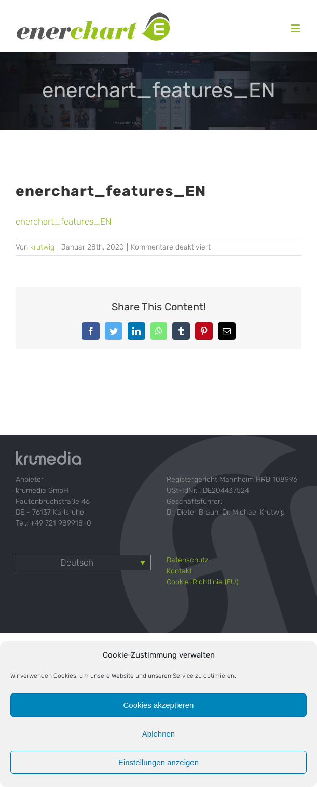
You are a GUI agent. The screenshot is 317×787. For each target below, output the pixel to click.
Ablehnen (158, 733)
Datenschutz (188, 560)
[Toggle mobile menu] (296, 28)
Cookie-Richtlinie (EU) (202, 582)
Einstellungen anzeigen (158, 762)
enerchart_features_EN (64, 221)
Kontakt (179, 571)
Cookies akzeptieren (158, 705)
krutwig (42, 247)
